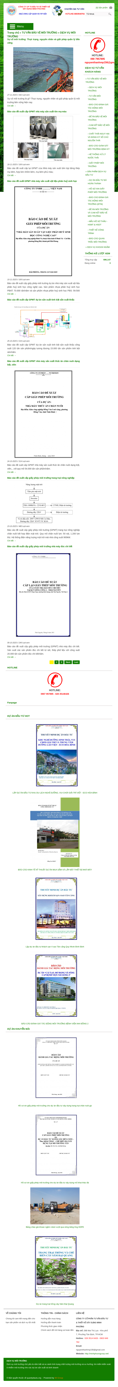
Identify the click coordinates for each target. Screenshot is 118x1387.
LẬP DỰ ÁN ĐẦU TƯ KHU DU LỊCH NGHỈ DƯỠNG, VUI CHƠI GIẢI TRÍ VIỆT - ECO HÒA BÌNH (55, 793)
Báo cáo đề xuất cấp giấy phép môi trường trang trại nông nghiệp (40, 478)
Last (76, 662)
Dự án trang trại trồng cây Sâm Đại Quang (55, 1304)
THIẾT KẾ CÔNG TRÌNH (96, 231)
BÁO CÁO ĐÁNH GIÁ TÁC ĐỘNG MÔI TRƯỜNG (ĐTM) (98, 200)
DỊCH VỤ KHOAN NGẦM (98, 247)
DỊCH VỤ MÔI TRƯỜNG (95, 89)
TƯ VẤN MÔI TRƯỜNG (94, 97)
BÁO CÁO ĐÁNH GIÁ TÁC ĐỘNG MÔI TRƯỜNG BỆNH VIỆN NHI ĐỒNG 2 (54, 1023)
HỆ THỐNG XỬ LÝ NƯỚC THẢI (97, 156)
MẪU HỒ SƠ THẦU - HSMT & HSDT (98, 223)
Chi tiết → (11, 106)
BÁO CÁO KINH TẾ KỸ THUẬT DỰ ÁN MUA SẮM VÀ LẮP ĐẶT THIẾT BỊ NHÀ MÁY (55, 870)
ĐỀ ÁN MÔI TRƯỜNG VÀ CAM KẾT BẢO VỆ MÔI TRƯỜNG (98, 212)
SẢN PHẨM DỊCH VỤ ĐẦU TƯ (96, 173)
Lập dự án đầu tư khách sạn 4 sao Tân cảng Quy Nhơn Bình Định (55, 947)
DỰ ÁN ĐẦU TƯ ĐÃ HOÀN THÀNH (97, 182)
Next (68, 662)
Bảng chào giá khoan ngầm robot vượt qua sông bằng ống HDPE (55, 1227)
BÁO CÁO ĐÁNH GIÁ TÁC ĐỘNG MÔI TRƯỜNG (98, 107)
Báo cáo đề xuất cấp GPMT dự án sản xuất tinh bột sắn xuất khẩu (40, 299)
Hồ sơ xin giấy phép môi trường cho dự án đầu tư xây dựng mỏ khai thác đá (55, 1182)
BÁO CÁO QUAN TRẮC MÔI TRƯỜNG (97, 240)
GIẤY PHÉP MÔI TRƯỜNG (96, 164)
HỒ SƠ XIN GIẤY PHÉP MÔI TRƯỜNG (97, 190)
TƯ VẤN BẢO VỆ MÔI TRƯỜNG (96, 80)
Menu (20, 26)
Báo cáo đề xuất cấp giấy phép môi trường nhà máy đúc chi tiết (39, 546)
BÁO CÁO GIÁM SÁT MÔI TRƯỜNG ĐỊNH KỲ (99, 147)
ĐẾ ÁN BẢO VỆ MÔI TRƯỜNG (97, 118)
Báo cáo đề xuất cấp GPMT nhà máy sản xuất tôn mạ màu (36, 111)
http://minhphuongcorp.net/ (97, 1353)
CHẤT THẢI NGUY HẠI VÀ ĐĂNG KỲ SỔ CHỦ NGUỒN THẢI (98, 137)
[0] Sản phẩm (102, 7)
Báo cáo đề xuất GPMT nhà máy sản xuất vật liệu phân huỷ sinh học (42, 181)
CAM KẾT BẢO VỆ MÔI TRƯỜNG (99, 127)
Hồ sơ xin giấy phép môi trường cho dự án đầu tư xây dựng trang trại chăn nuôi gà (55, 1105)
